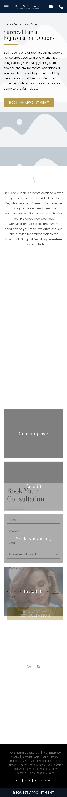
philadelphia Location (33, 710)
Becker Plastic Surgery (32, 765)
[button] (6, 6)
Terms (27, 780)
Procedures (21, 24)
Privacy (38, 780)
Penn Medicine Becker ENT (25, 752)
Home (7, 24)
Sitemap (50, 780)
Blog (18, 780)
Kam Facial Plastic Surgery (41, 768)
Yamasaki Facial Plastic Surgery (35, 773)
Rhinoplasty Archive (22, 760)
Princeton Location (33, 680)
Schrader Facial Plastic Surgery (40, 756)
